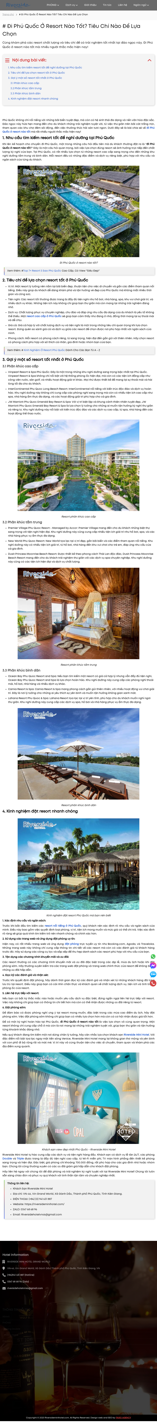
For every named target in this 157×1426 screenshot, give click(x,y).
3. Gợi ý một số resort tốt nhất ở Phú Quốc (35, 78)
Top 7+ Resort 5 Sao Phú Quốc (42, 271)
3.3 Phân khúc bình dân (25, 93)
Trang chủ (8, 15)
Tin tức (107, 5)
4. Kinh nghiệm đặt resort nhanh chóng (33, 99)
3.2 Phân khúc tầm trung (26, 88)
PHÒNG (53, 5)
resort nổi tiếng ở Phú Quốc (63, 926)
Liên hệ (122, 5)
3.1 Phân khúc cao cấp (25, 83)
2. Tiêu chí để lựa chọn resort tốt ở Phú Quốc (36, 73)
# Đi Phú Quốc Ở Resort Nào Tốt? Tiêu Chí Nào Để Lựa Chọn (53, 15)
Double (7, 1159)
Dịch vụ (72, 5)
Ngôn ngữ (141, 5)
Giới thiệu (90, 5)
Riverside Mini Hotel (136, 1035)
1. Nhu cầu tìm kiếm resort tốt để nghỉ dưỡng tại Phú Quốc (45, 67)
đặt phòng (72, 944)
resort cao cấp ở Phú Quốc (44, 316)
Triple (21, 1159)
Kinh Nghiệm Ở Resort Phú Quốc (45, 350)
